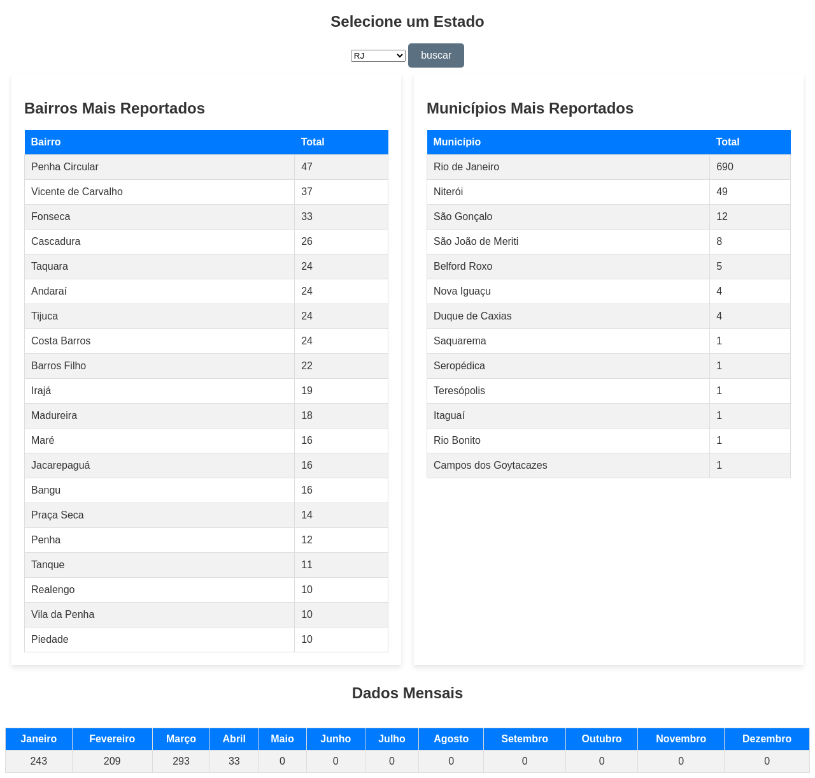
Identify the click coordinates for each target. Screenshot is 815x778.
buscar (436, 55)
